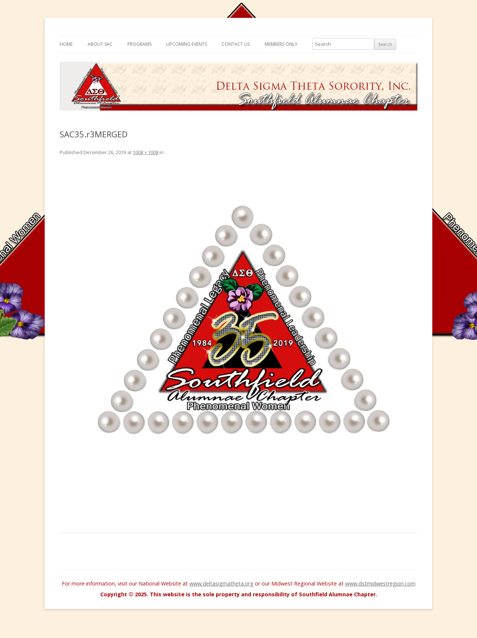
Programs (139, 44)
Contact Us (236, 44)
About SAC (100, 44)
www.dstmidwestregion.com (380, 583)
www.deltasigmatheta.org (221, 583)
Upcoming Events (186, 44)
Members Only (281, 44)
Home (66, 44)
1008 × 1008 (145, 152)
